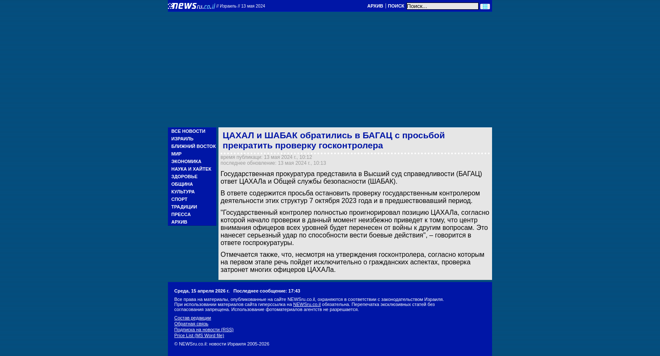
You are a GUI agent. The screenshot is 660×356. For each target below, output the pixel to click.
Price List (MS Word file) (199, 335)
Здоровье (184, 176)
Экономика (186, 161)
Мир (176, 153)
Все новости (188, 131)
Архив (375, 5)
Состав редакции (192, 317)
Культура (183, 191)
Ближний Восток (193, 146)
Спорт (179, 199)
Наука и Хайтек (191, 168)
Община (182, 184)
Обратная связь (191, 323)
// (240, 6)
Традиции (184, 206)
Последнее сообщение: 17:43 (267, 290)
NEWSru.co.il (307, 304)
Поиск (396, 5)
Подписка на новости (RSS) (204, 329)
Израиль (182, 138)
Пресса (181, 214)
